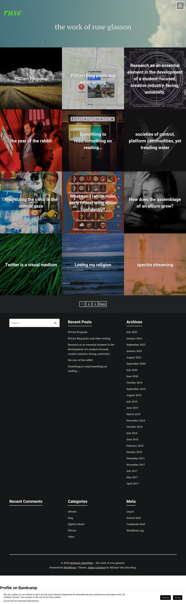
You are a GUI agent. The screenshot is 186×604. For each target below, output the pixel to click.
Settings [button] (165, 597)
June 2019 (132, 407)
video (71, 536)
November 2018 (135, 420)
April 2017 (132, 483)
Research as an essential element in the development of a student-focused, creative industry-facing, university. (91, 349)
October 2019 (134, 382)
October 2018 (134, 426)
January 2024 (134, 338)
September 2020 (135, 363)
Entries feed (133, 518)
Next (102, 304)
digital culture (76, 524)
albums (72, 511)
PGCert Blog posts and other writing (89, 338)
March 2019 (133, 414)
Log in (130, 511)
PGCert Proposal (77, 332)
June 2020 (132, 376)
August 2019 (133, 395)
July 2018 (131, 433)
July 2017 (131, 471)
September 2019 (135, 389)
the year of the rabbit (80, 360)
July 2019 (131, 401)
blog (70, 518)
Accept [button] (178, 597)
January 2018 (134, 452)
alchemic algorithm (81, 563)
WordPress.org (135, 530)
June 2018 (132, 439)
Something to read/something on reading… (87, 369)
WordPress (70, 567)
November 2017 (135, 464)
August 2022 (133, 357)
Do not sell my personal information (21, 600)
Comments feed (135, 524)
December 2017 (135, 458)
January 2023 (134, 351)
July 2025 (131, 332)
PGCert (72, 530)
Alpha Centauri (97, 567)
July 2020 (131, 370)
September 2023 (135, 344)
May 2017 (132, 477)
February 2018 (134, 445)
